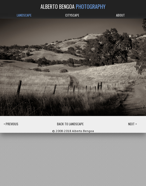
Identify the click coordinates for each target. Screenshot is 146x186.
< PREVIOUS (11, 124)
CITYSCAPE (72, 15)
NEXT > (132, 124)
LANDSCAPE (24, 15)
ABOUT (120, 15)
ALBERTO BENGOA (73, 6)
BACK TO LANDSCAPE (70, 124)
